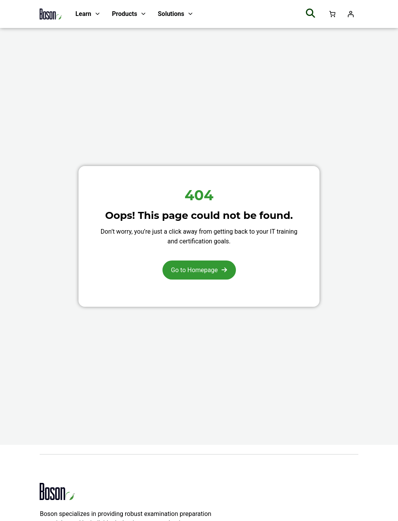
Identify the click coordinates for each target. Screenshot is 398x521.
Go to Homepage (194, 270)
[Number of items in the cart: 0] (332, 14)
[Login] (350, 14)
